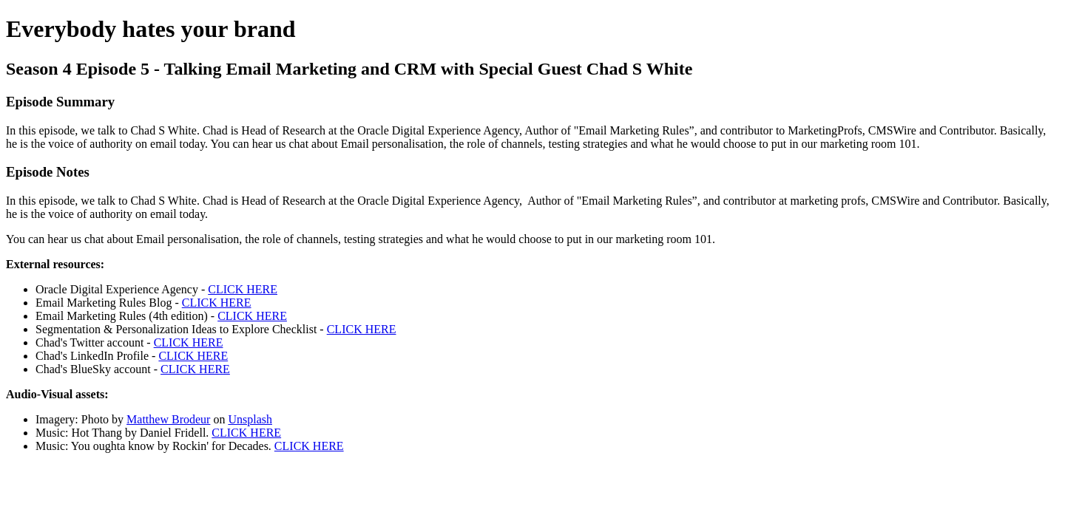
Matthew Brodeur (168, 419)
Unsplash (250, 419)
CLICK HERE (242, 289)
